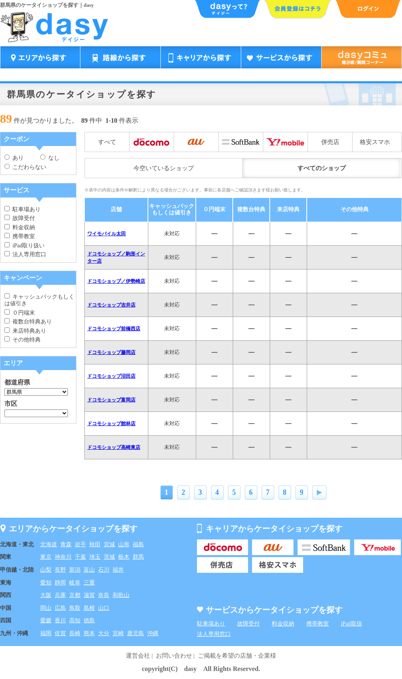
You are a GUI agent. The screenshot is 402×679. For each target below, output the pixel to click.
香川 (60, 620)
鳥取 (74, 608)
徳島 (89, 620)
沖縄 (152, 633)
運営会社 (138, 655)
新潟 (74, 570)
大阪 (45, 595)
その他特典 (22, 340)
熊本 (89, 633)
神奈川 (63, 557)
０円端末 (19, 313)
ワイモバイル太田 (106, 234)
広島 (60, 608)
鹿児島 (135, 633)
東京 (45, 557)
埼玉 (94, 557)
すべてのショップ (321, 168)
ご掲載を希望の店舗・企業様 (237, 655)
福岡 (45, 633)
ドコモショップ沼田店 (111, 376)
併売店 (330, 142)
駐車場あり (22, 209)
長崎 (74, 633)
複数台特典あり (28, 322)
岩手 (80, 544)
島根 (89, 608)
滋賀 (89, 595)
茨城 (109, 557)
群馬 (138, 557)
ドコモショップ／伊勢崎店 (116, 281)
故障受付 (19, 218)
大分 (103, 633)
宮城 (109, 544)
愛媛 (45, 620)
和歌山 (121, 595)
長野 (60, 570)
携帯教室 (19, 236)
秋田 (94, 544)
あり (14, 158)
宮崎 (118, 633)
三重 (89, 583)
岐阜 (74, 583)
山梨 (45, 570)
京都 (74, 595)
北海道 (48, 544)
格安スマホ (375, 142)
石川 (103, 570)
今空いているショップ (163, 168)
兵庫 (60, 595)
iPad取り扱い (24, 246)
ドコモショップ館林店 (111, 423)
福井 (118, 570)
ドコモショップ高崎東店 (113, 447)
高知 (74, 620)
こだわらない (25, 167)
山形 (123, 544)
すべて (107, 142)
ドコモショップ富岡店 (111, 400)
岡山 (45, 608)
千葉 (80, 557)
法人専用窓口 (25, 254)
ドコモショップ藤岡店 (111, 352)
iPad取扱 (351, 624)
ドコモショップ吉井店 (111, 305)
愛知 (45, 583)
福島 (138, 544)
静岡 (60, 583)
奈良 (103, 595)
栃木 (123, 557)
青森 (66, 544)
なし (49, 158)
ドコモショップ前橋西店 (113, 328)
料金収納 (19, 227)
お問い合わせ (174, 655)
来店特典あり (25, 331)
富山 (89, 570)
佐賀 (60, 633)
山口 (103, 608)
